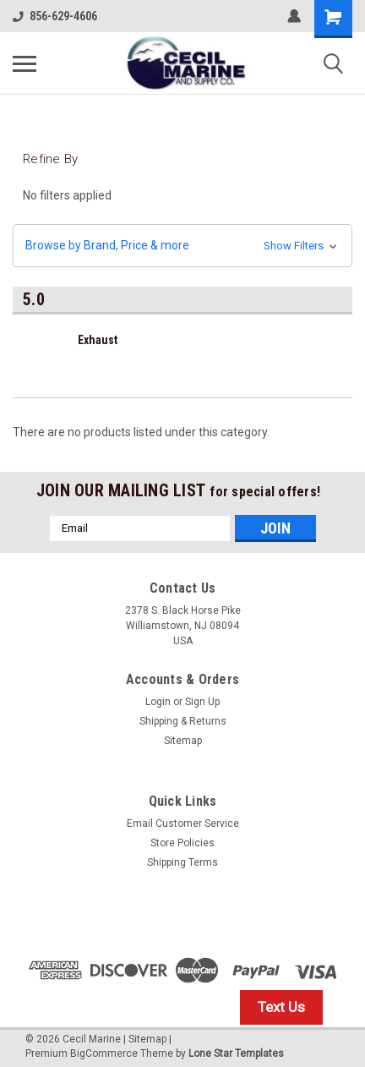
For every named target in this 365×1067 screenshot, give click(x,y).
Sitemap (183, 741)
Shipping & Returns (182, 721)
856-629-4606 (55, 16)
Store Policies (182, 843)
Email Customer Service (183, 823)
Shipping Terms (182, 862)
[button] (182, 245)
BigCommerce (104, 1053)
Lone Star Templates (236, 1053)
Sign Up (202, 702)
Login (158, 702)
